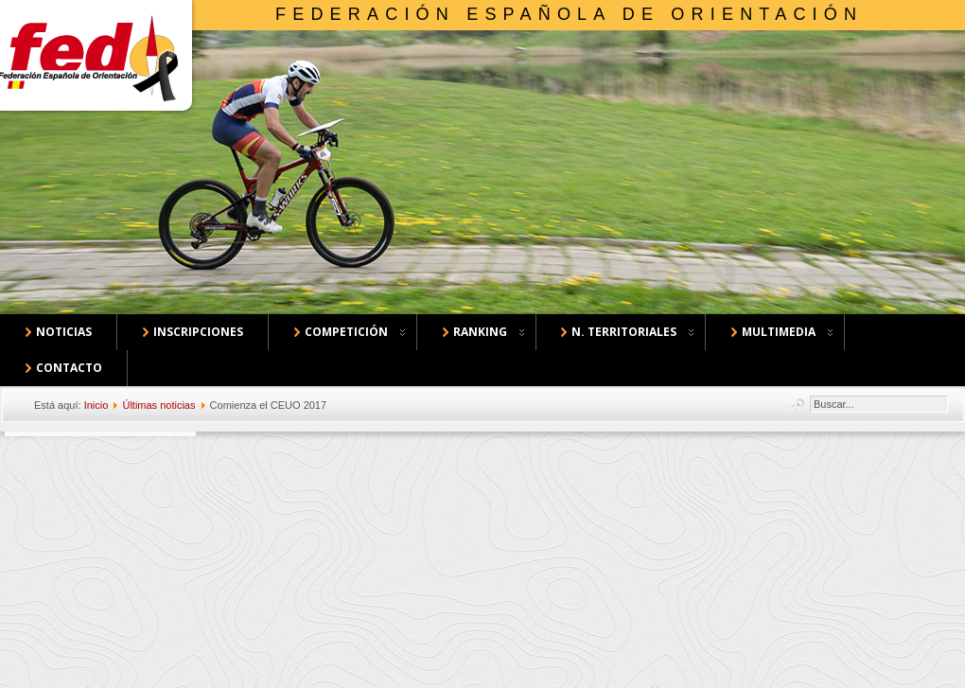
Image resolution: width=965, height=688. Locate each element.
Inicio (96, 405)
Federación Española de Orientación (569, 14)
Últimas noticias (158, 405)
